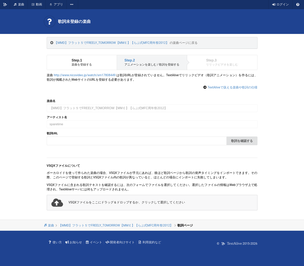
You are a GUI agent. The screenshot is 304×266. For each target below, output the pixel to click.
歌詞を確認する (242, 140)
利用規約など (149, 242)
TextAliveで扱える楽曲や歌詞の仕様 (232, 87)
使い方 (55, 242)
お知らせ (73, 242)
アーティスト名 (57, 117)
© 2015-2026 (237, 243)
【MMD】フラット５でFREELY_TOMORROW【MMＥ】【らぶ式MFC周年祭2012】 (111, 43)
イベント (93, 242)
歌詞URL (52, 133)
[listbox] (72, 4)
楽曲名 (51, 101)
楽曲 (49, 225)
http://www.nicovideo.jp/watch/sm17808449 (85, 75)
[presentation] (152, 202)
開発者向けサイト (120, 242)
